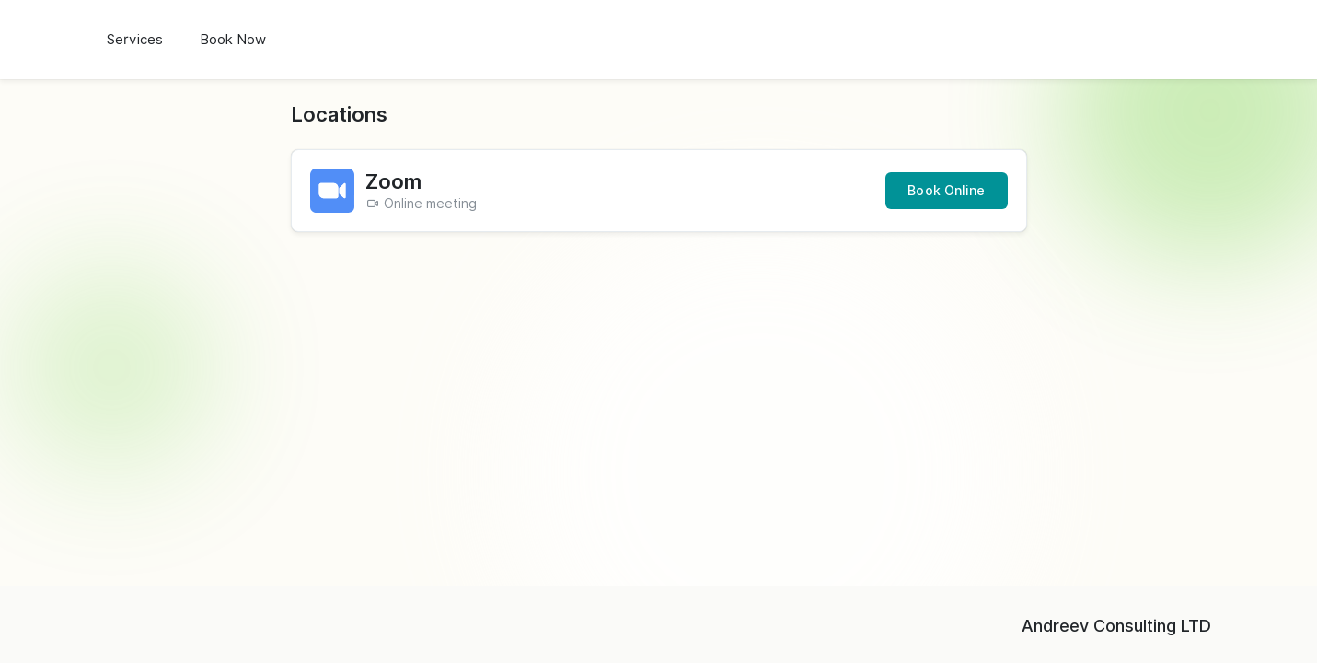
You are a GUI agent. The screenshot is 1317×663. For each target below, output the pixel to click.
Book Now (233, 39)
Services (135, 39)
